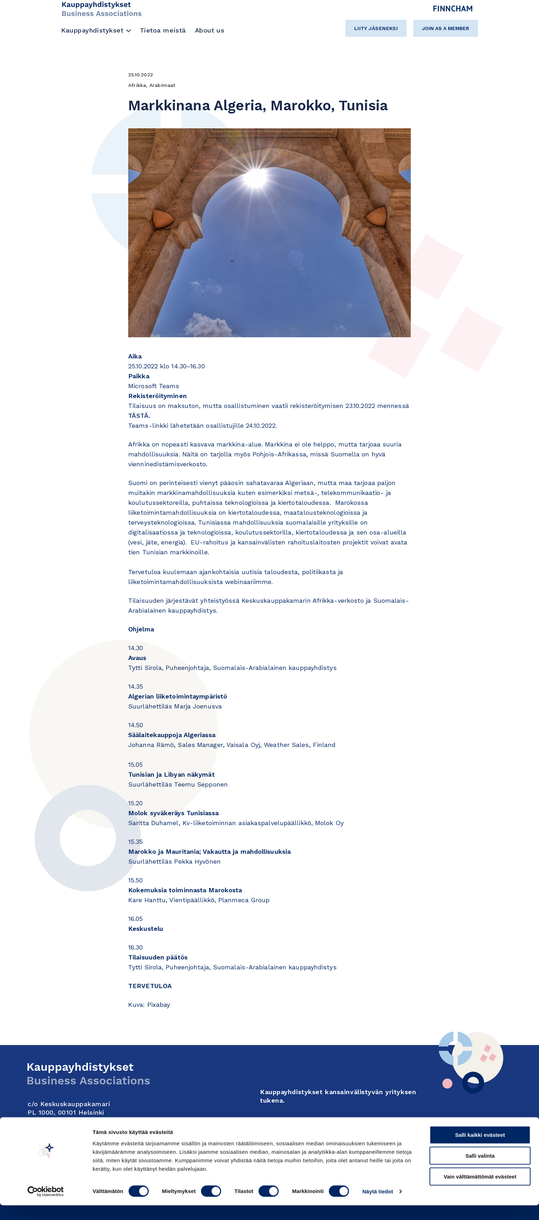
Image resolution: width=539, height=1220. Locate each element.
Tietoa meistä (163, 30)
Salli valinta (480, 1170)
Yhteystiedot (51, 1124)
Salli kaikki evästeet (480, 1149)
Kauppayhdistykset (92, 30)
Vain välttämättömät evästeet (480, 1191)
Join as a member (445, 28)
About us (209, 30)
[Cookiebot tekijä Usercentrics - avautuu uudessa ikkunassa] (46, 1206)
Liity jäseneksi (376, 28)
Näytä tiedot (377, 1206)
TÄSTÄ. (139, 415)
